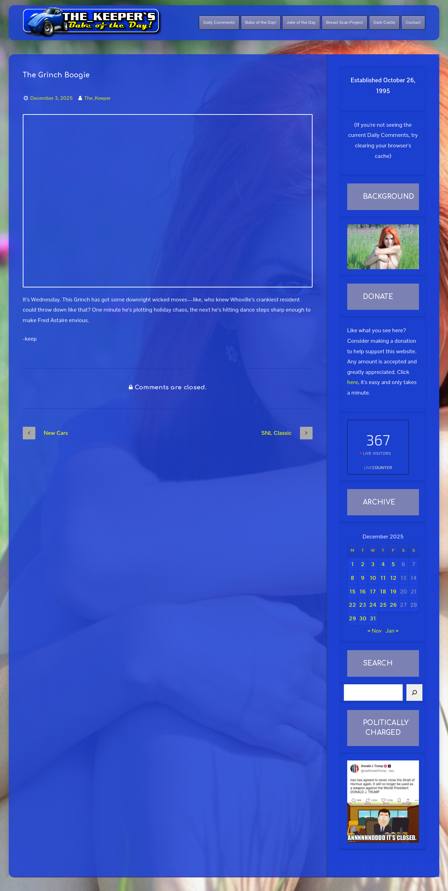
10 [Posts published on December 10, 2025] (373, 578)
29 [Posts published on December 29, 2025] (352, 618)
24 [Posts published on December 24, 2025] (372, 604)
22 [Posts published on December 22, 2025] (352, 604)
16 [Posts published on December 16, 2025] (362, 591)
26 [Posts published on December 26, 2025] (393, 604)
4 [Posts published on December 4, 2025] (383, 564)
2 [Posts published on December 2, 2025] (362, 564)
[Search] (414, 692)
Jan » (392, 630)
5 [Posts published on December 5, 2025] (393, 564)
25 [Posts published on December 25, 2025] (383, 604)
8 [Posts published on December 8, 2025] (352, 578)
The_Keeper (97, 98)
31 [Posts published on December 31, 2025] (373, 618)
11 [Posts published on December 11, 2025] (383, 578)
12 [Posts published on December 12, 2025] (393, 578)
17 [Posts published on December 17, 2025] (373, 591)
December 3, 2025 (51, 98)
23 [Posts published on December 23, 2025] (362, 604)
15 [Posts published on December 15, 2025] (352, 591)
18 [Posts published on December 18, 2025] (383, 591)
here (352, 382)
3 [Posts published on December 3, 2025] (372, 564)
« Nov (375, 630)
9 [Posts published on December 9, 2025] (362, 578)
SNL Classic (287, 433)
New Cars (45, 433)
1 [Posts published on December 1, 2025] (352, 564)
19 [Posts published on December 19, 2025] (393, 591)
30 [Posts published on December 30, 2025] (362, 618)
